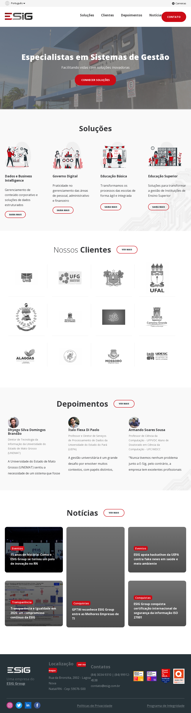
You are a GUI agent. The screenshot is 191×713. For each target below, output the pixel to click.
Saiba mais (15, 214)
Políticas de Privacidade (94, 706)
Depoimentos (131, 15)
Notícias (156, 15)
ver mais (127, 249)
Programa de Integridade (165, 706)
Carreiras (179, 3)
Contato (174, 17)
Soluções (87, 15)
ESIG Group (16, 683)
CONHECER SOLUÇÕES (95, 80)
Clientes (107, 15)
